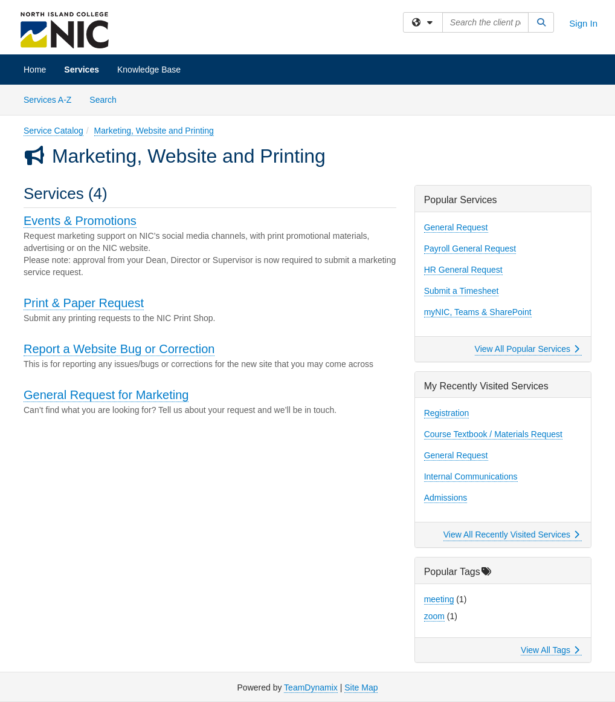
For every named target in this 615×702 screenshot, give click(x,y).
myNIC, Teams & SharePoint (478, 312)
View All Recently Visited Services (511, 534)
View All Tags (550, 650)
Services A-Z (47, 100)
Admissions (446, 497)
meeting (439, 599)
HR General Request (463, 270)
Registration (446, 413)
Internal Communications (471, 476)
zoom (434, 616)
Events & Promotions (80, 220)
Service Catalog (53, 130)
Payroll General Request (470, 248)
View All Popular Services (527, 349)
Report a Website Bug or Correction (119, 349)
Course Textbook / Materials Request (493, 434)
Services (81, 69)
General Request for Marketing (106, 394)
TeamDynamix (311, 687)
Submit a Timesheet (461, 291)
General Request (456, 227)
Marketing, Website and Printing (154, 130)
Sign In (583, 23)
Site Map (361, 687)
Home (35, 69)
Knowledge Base (149, 69)
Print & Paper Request (84, 303)
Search (107, 99)
